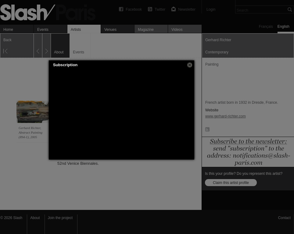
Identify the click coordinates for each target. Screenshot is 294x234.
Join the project (60, 218)
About (35, 218)
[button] (189, 65)
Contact (284, 218)
